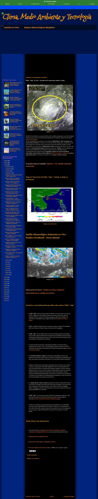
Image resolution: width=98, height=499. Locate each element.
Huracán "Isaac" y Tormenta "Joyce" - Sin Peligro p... (12, 182)
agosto (7, 260)
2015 (5, 294)
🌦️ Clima (20, 3)
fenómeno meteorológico (31, 139)
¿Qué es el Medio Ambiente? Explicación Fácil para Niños (16, 120)
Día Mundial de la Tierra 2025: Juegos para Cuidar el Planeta (16, 84)
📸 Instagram (92, 3)
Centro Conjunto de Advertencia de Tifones (40, 447)
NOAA (52, 279)
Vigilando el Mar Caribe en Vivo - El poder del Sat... (13, 243)
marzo (7, 270)
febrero (7, 272)
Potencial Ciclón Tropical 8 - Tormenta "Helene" (12, 233)
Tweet (2, 25)
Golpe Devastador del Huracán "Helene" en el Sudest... (13, 185)
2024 (5, 164)
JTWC (52, 131)
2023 (5, 277)
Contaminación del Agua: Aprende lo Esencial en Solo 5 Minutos (14, 143)
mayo (7, 266)
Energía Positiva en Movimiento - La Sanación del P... (13, 229)
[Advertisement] (44, 42)
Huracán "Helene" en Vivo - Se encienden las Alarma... (13, 189)
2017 (5, 289)
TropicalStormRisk (52, 224)
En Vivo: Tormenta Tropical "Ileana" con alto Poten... (12, 240)
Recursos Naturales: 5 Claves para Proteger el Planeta (16, 106)
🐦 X (79, 3)
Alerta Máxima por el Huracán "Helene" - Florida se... (12, 202)
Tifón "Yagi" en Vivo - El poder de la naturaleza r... (13, 253)
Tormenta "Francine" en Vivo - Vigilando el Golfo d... (13, 250)
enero (7, 274)
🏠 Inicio (7, 3)
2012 (5, 300)
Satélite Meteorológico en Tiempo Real (60, 153)
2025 (5, 162)
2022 (5, 279)
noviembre (8, 168)
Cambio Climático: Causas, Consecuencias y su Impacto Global (16, 98)
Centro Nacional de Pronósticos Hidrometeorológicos (48, 398)
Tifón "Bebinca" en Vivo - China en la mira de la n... (13, 236)
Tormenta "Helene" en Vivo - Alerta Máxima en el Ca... (12, 206)
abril (6, 268)
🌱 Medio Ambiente (35, 3)
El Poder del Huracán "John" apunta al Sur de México (12, 212)
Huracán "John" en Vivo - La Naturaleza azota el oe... (12, 192)
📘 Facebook (66, 3)
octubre (7, 171)
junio (6, 264)
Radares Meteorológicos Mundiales (39, 27)
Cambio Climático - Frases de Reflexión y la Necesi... (12, 223)
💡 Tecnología (51, 3)
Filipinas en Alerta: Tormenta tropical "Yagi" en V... (12, 256)
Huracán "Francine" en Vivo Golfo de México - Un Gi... (13, 246)
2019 (5, 285)
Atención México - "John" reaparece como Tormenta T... (13, 199)
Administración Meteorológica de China (38, 436)
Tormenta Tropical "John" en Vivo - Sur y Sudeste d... (13, 216)
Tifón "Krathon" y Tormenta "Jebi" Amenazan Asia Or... (12, 179)
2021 (5, 281)
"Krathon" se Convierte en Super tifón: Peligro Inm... (13, 175)
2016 (5, 292)
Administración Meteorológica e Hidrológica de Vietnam (42, 441)
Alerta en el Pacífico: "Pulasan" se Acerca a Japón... (13, 226)
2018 (5, 287)
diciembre (8, 166)
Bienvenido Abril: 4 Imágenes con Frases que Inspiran (15, 150)
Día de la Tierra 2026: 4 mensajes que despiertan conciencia (15, 128)
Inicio (52, 496)
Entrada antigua (69, 496)
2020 (5, 283)
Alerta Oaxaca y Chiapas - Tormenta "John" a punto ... (12, 219)
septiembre (8, 173)
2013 (5, 298)
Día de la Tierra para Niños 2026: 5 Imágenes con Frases (16, 135)
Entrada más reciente (33, 496)
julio (6, 262)
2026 (5, 160)
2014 (5, 296)
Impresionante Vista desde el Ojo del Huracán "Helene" (13, 196)
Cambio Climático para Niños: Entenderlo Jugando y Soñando (15, 91)
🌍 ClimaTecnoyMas (50, 1)
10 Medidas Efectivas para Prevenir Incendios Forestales (16, 113)
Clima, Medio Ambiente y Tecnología (46, 17)
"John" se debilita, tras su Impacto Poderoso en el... (12, 209)
